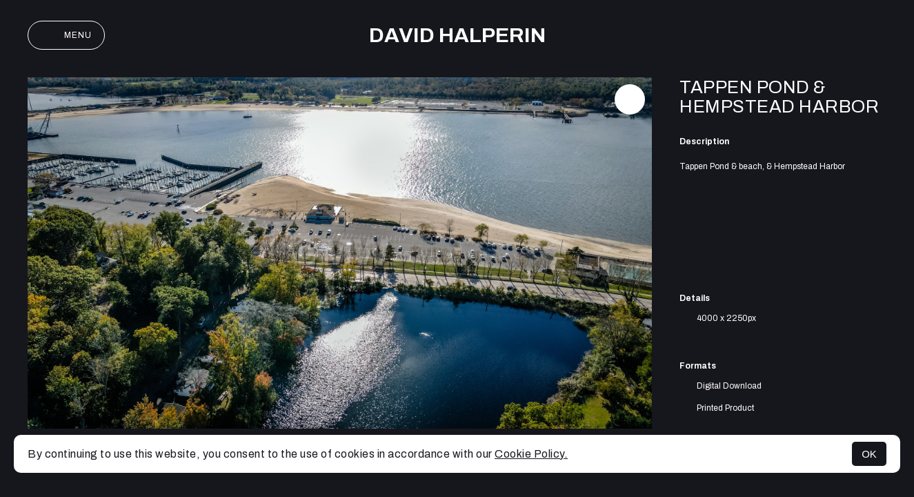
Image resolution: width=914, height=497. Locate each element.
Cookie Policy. (531, 454)
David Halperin (457, 35)
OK (869, 454)
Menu (66, 35)
